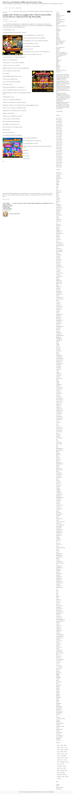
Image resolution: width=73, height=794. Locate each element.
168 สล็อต (58, 175)
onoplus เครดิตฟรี (48, 25)
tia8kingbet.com (59, 578)
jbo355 (57, 341)
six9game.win (58, 538)
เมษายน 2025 (58, 136)
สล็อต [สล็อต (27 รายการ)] (61, 768)
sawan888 (58, 515)
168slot (57, 180)
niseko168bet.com (59, 418)
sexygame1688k (59, 526)
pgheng (57, 451)
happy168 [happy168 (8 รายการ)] (62, 749)
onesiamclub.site (59, 430)
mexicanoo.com (59, 402)
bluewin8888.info (59, 251)
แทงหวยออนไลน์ (59, 737)
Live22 (57, 370)
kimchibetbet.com (59, 357)
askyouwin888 (58, 219)
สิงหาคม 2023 (59, 167)
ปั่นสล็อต (57, 669)
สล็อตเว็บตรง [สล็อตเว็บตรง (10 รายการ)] (64, 774)
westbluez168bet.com (60, 634)
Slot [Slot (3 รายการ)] (62, 759)
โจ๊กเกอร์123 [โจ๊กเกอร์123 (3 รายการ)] (59, 778)
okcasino (57, 425)
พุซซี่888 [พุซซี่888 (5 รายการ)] (58, 768)
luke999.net (58, 386)
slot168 (57, 546)
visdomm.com (58, 628)
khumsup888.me (59, 355)
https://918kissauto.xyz (60, 47)
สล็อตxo (57, 701)
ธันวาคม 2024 (59, 142)
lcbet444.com (58, 364)
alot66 (57, 216)
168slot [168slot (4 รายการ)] (58, 745)
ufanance (57, 604)
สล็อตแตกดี (58, 714)
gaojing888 (58, 315)
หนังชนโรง (58, 48)
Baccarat (57, 227)
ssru (57, 564)
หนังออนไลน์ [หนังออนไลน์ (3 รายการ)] (59, 776)
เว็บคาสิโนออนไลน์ (59, 723)
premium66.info (59, 477)
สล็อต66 (57, 18)
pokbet (57, 471)
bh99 (57, 247)
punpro (57, 479)
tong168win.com (59, 581)
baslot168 (58, 234)
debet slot (58, 277)
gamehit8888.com (59, 314)
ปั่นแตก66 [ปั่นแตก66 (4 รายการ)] (64, 766)
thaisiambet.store (59, 573)
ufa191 (57, 592)
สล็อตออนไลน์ (58, 706)
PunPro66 (58, 480)
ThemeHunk (51, 792)
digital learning (59, 282)
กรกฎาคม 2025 (59, 131)
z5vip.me (57, 642)
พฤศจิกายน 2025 (59, 125)
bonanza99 (58, 256)
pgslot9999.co (58, 462)
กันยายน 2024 (59, 147)
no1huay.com (58, 422)
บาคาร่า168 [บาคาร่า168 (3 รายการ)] (62, 764)
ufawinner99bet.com (60, 611)
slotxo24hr (58, 550)
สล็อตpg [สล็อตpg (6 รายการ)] (66, 770)
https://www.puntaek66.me (61, 70)
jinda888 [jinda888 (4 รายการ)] (61, 751)
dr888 (57, 285)
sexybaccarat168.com (60, 524)
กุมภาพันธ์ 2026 (59, 121)
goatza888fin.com (59, 320)
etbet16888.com (59, 291)
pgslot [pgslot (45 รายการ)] (67, 753)
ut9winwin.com (59, 616)
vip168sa (57, 624)
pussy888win (58, 491)
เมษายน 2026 (58, 118)
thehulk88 (58, 575)
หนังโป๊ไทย (58, 30)
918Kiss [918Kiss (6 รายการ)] (65, 745)
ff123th (57, 300)
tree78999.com (59, 585)
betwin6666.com (59, 242)
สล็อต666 (58, 691)
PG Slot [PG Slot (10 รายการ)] (58, 755)
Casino (57, 268)
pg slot (57, 36)
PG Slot (57, 440)
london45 (58, 376)
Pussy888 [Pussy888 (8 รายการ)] (66, 757)
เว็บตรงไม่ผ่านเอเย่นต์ (60, 726)
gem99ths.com (58, 317)
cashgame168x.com (59, 266)
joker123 (57, 13)
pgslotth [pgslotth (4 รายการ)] (58, 757)
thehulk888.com (59, 576)
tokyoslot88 (58, 39)
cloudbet (57, 274)
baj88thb (57, 228)
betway (57, 241)
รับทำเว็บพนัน (58, 682)
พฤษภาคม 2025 (59, 134)
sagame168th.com (59, 514)
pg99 (57, 447)
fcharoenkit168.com (59, 297)
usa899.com (58, 614)
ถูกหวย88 (58, 657)
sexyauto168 (58, 523)
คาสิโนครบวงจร (59, 650)
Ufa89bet (58, 596)
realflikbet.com (59, 495)
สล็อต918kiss (58, 697)
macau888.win (58, 392)
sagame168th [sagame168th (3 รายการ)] (59, 759)
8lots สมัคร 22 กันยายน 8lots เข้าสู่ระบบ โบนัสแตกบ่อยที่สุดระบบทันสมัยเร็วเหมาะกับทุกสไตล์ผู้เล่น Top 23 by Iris (33, 203)
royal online (58, 506)
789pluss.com (58, 190)
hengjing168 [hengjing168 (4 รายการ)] (66, 749)
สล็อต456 (58, 69)
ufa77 (57, 593)
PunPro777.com (59, 485)
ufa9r (57, 598)
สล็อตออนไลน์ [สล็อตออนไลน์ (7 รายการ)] (62, 772)
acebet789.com (59, 207)
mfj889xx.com (58, 404)
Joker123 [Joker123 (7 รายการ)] (65, 751)
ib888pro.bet (58, 337)
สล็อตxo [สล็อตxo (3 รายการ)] (58, 772)
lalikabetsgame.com (59, 363)
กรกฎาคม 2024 (59, 150)
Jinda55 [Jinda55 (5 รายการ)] (58, 751)
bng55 (57, 253)
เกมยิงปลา (58, 720)
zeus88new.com (59, 647)
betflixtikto (58, 238)
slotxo (57, 28)
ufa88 (57, 595)
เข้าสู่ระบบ (58, 784)
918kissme (58, 199)
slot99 (57, 24)
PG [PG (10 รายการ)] (61, 753)
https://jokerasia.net (60, 42)
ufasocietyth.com (59, 608)
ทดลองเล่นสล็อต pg (60, 659)
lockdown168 (58, 375)
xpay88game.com (59, 637)
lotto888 (57, 382)
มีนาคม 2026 (58, 119)
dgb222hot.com (59, 280)
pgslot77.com (58, 459)
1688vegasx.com (59, 178)
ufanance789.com (59, 605)
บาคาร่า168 (58, 665)
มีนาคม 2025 (58, 138)
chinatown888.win (59, 273)
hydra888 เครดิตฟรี (59, 335)
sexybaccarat (58, 56)
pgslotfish (58, 465)
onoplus (26, 143)
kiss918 (57, 34)
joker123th (58, 349)
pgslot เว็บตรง (58, 60)
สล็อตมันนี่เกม (58, 703)
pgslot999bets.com (59, 463)
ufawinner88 (58, 610)
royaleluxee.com (59, 508)
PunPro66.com (59, 482)
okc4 (57, 424)
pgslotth (57, 466)
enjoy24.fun (58, 289)
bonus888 (58, 257)
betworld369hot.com (60, 244)
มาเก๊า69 (58, 679)
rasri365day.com (59, 492)
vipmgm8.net (58, 627)
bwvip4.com (58, 262)
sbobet (57, 517)
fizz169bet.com (59, 305)
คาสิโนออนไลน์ (59, 651)
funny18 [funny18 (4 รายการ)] (58, 749)
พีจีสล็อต (57, 674)
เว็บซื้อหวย (58, 724)
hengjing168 (58, 328)
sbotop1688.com (59, 518)
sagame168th (58, 512)
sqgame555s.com (59, 556)
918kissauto (58, 198)
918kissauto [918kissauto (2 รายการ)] (59, 747)
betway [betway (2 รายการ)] (63, 747)
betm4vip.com (58, 239)
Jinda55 (57, 343)
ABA (57, 202)
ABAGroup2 (58, 204)
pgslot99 (57, 460)
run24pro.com (58, 509)
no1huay (57, 421)
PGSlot (57, 456)
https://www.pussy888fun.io (61, 25)
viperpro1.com (58, 625)
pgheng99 (58, 453)
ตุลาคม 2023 (58, 163)
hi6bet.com (58, 329)
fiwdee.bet (58, 303)
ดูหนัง (57, 64)
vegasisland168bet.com (60, 619)
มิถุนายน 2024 (59, 151)
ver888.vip (58, 622)
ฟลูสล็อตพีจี (58, 677)
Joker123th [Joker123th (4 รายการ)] (58, 753)
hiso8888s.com (59, 332)
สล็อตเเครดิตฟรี (59, 712)
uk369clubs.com (59, 613)
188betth (57, 184)
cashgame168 (58, 265)
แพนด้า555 (58, 738)
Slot (57, 541)
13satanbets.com (59, 173)
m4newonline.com (59, 387)
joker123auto (58, 347)
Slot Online (58, 543)
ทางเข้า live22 (59, 660)
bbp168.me (58, 236)
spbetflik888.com (59, 553)
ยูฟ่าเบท (57, 680)
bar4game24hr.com (59, 233)
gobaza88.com (59, 321)
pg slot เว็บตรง (59, 442)
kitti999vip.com (59, 361)
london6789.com (59, 378)
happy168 (58, 324)
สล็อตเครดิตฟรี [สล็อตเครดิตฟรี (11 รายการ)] (59, 774)
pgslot (57, 44)
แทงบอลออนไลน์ (59, 735)
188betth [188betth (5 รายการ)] (61, 745)
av (56, 222)
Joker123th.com (59, 350)
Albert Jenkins (6, 21)
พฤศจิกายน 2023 (59, 162)
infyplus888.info (59, 340)
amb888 (57, 218)
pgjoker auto (58, 454)
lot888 (57, 379)
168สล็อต (58, 181)
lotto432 (57, 381)
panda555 (58, 436)
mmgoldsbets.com (59, 408)
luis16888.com (59, 384)
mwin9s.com (58, 415)
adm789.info (58, 210)
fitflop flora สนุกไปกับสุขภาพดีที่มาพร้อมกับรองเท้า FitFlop (22, 2)
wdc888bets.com (59, 630)
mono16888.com (59, 411)
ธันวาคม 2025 (59, 124)
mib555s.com (58, 405)
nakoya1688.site (59, 416)
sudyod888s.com (59, 567)
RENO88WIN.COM (59, 497)
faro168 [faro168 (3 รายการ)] (66, 747)
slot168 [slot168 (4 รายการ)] (65, 759)
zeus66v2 (58, 645)
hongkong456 (58, 334)
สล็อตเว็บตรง (58, 16)
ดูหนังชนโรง (58, 66)
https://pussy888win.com (60, 55)
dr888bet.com (58, 286)
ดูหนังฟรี (57, 65)
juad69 (57, 352)
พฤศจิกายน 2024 (59, 144)
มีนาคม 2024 (58, 156)
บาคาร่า (57, 27)
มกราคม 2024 (59, 159)
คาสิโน (57, 648)
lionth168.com (58, 367)
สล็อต (57, 683)
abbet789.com (58, 205)
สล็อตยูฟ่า (58, 705)
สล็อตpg (57, 700)
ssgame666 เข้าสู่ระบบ (60, 563)
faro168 (57, 67)
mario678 (58, 395)
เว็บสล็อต (58, 730)
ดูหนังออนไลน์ (58, 656)
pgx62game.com (59, 468)
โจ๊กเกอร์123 (58, 740)
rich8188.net (58, 500)
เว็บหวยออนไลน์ (59, 732)
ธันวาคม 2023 (59, 160)
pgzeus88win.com (59, 469)
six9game (58, 537)
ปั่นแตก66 (58, 671)
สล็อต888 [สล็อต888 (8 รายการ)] (62, 770)
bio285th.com (58, 248)
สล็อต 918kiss (58, 685)
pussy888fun (58, 489)
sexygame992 (58, 527)
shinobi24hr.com (59, 532)
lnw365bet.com (59, 373)
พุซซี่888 (57, 676)
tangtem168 (58, 570)
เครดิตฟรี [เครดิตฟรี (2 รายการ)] (63, 776)
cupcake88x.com (59, 276)
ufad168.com (58, 599)
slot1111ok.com (59, 544)
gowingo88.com (59, 323)
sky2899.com (58, 540)
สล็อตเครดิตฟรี (59, 708)
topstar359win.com (59, 582)
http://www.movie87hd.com (61, 52)
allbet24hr (58, 213)
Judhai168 (58, 353)
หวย (57, 715)
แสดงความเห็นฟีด (59, 787)
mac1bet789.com (59, 389)
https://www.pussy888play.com (62, 53)
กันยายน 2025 (59, 128)
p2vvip (57, 433)
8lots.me (57, 195)
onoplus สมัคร (7, 199)
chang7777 (58, 271)
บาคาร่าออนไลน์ (59, 666)
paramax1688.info (59, 437)
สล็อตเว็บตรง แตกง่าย (60, 15)
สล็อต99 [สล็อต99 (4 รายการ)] (64, 768)
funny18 (57, 33)
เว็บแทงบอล (58, 734)
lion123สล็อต (58, 366)
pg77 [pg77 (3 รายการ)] (64, 753)
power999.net (58, 476)
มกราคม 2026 (59, 122)
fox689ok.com (58, 308)
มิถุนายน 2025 (59, 133)
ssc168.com (58, 560)
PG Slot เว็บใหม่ (59, 444)
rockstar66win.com (59, 505)
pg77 (57, 445)
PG (56, 439)
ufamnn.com (58, 602)
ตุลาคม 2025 (58, 127)
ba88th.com (58, 224)
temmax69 (58, 572)
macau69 (58, 390)
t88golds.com (58, 569)
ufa (56, 589)
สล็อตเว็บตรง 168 (59, 711)
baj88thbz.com (59, 230)
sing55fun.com (59, 534)
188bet (57, 183)
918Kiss (57, 196)
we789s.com (58, 631)
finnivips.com (58, 302)
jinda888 (57, 344)
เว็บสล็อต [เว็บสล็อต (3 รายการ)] (67, 776)
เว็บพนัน (57, 727)
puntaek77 (58, 486)
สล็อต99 (57, 698)
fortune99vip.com (59, 306)
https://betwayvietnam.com (61, 41)
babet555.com (58, 225)
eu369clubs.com (59, 294)
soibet (57, 552)
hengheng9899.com (59, 326)
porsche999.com (59, 473)
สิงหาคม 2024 (59, 148)
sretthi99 (57, 558)
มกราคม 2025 (59, 141)
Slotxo (57, 549)
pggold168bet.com (59, 448)
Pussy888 (58, 488)
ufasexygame (58, 607)
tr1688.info (58, 584)
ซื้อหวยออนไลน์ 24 (59, 653)
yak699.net (58, 639)
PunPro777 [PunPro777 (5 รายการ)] (62, 757)
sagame (57, 50)
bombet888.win (59, 254)
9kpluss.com (58, 201)
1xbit (57, 189)
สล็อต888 (58, 23)
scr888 (57, 520)
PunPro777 (58, 483)
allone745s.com (59, 215)
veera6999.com (59, 618)
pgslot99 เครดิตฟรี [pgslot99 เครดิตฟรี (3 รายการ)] (63, 755)
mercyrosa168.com (59, 399)
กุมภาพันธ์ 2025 (59, 139)
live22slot (58, 372)
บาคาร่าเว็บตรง (59, 668)
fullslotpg (58, 61)
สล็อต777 (58, 38)
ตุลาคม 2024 (58, 145)
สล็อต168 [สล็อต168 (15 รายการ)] (58, 770)
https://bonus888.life (60, 22)
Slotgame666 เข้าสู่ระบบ (60, 547)
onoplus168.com (6, 19)
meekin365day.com (59, 398)
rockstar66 (58, 503)
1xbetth (57, 187)
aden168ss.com (59, 209)
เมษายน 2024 (58, 154)
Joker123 (57, 346)
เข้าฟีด (57, 786)
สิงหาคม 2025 (59, 130)
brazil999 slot (58, 259)
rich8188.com (58, 498)
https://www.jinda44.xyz (60, 19)
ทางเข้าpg (58, 662)
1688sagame (58, 176)
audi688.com (58, 221)
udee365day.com (59, 587)
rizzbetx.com (58, 502)
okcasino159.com (59, 427)
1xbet (57, 32)
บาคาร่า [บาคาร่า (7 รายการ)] (58, 764)
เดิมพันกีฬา (58, 721)
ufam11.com (58, 601)
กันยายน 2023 (59, 165)
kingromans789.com (59, 358)
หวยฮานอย (58, 717)
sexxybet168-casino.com (60, 521)
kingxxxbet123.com (59, 360)
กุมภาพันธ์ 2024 (59, 157)
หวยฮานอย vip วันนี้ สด (60, 718)
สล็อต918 (58, 695)
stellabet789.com (59, 566)
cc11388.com (58, 270)
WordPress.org (59, 789)
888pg (57, 193)
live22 (57, 62)
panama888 (58, 434)
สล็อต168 (58, 14)
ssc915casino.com (59, 561)
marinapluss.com (59, 393)
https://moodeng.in (59, 43)
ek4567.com (58, 288)
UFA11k (57, 590)
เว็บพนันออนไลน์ (59, 729)
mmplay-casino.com (59, 410)
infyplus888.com (59, 338)
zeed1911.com (58, 643)
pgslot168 (58, 457)
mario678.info (58, 396)
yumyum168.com (59, 640)
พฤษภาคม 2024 (59, 153)
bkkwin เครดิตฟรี (59, 250)
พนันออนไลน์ (58, 672)
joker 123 (58, 51)
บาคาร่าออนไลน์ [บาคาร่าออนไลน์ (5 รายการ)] (59, 766)
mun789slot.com (59, 413)
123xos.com (58, 172)
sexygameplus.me (59, 529)
